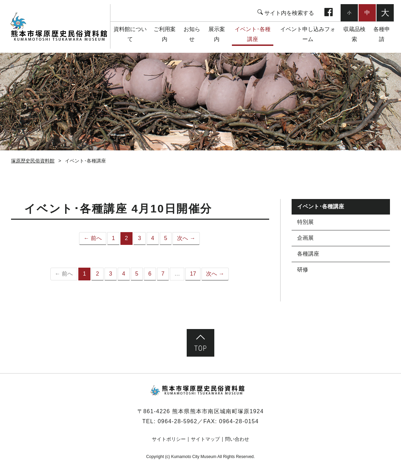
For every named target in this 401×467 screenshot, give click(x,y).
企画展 (305, 238)
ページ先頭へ (200, 343)
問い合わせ (237, 439)
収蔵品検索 (354, 34)
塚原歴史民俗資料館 (58, 26)
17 (193, 274)
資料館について (130, 34)
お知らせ (192, 34)
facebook (328, 12)
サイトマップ (205, 439)
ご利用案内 (165, 34)
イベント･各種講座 (253, 34)
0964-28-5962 (177, 421)
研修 (302, 269)
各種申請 (381, 34)
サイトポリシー (169, 439)
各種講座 (308, 254)
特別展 (305, 222)
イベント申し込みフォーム (307, 34)
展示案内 (216, 34)
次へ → (186, 238)
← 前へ (92, 238)
